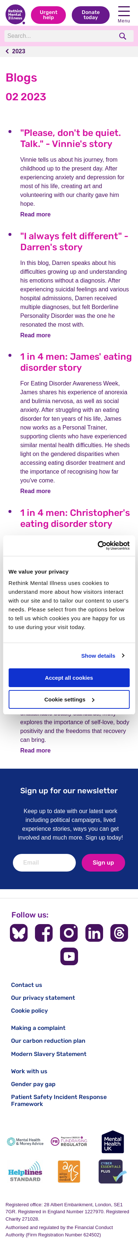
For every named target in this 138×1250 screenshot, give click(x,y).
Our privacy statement (43, 997)
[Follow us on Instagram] (69, 933)
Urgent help (48, 15)
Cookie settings (69, 699)
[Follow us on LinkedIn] (94, 933)
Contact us (26, 984)
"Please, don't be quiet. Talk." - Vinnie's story (70, 138)
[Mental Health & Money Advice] (25, 1142)
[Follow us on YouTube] (69, 956)
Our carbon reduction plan (48, 1040)
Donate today (91, 15)
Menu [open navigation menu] (124, 15)
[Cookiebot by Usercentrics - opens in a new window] (98, 545)
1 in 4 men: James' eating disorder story (76, 362)
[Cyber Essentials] (113, 1171)
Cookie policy (29, 1010)
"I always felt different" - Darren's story (74, 241)
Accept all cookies (69, 678)
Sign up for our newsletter (69, 790)
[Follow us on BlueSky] (19, 933)
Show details (98, 656)
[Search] (58, 36)
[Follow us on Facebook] (44, 933)
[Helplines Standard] (25, 1171)
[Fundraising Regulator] (69, 1142)
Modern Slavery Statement (48, 1053)
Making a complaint (38, 1027)
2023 (18, 51)
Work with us (29, 1071)
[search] (123, 36)
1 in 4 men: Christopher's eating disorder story (75, 518)
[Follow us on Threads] (119, 933)
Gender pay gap (33, 1084)
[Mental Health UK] (113, 1142)
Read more (35, 214)
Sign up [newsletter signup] (103, 862)
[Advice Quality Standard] (69, 1171)
